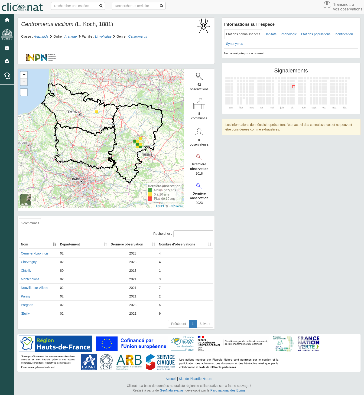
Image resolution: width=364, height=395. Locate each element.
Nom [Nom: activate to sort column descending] (24, 244)
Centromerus (137, 36)
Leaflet (160, 206)
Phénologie (289, 34)
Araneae (71, 36)
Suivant (204, 324)
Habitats (270, 34)
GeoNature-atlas (172, 390)
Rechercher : (183, 233)
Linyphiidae (103, 36)
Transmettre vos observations (347, 6)
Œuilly (25, 313)
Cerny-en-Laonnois (35, 253)
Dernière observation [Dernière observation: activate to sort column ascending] (117, 244)
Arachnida (41, 36)
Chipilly (26, 270)
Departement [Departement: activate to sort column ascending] (72, 244)
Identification (344, 34)
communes (30, 223)
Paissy (25, 296)
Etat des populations (316, 34)
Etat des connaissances (243, 34)
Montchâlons (30, 279)
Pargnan (27, 305)
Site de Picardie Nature (195, 379)
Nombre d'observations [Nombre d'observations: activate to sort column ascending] (174, 244)
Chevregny (29, 262)
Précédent (178, 324)
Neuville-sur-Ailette (34, 288)
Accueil (171, 379)
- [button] (24, 81)
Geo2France (176, 206)
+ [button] (24, 75)
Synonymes (234, 44)
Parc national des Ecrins (227, 390)
